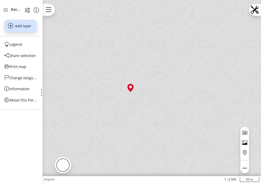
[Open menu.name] (71, 10)
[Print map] (31, 110)
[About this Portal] (31, 143)
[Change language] (31, 121)
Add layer (31, 69)
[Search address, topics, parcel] (28, 35)
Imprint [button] (72, 179)
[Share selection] (31, 99)
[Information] (31, 132)
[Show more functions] (44, 53)
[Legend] (31, 88)
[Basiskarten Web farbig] (27, 53)
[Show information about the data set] (53, 53)
